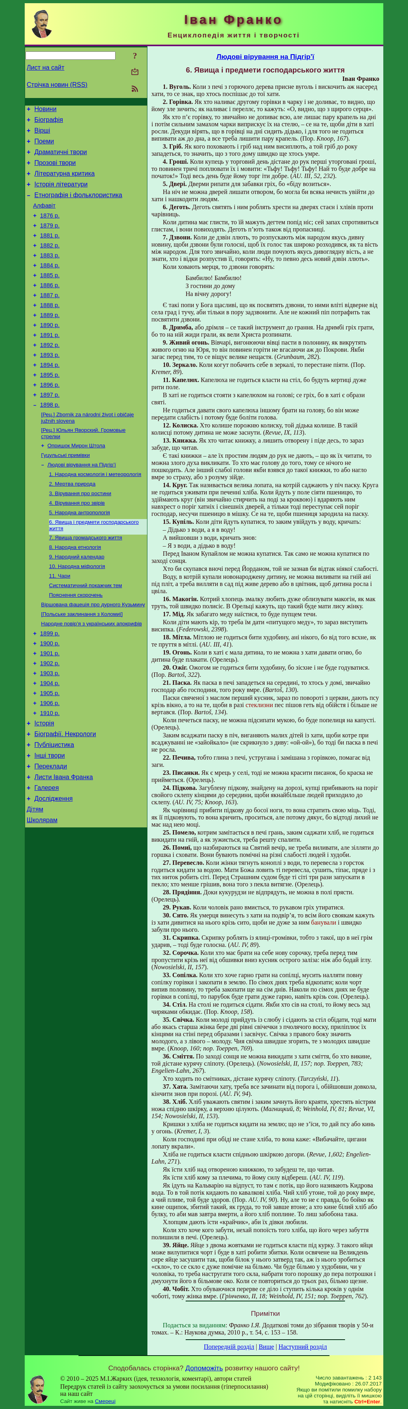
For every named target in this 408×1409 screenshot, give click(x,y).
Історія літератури (61, 193)
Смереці (105, 1401)
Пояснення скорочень (76, 645)
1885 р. (50, 295)
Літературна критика (64, 181)
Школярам (42, 895)
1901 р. (50, 709)
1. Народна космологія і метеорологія (95, 515)
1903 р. (50, 732)
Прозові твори (55, 170)
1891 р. (50, 362)
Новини (45, 110)
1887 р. (50, 318)
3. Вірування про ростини (80, 536)
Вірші (42, 134)
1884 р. (50, 284)
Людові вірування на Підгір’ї (81, 505)
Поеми (44, 146)
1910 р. (50, 776)
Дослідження (53, 871)
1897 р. (50, 429)
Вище (266, 1346)
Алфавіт (44, 217)
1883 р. (50, 273)
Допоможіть (204, 1368)
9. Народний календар (76, 604)
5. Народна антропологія (79, 556)
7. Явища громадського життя (85, 583)
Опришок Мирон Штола (76, 484)
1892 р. (50, 373)
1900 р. (50, 698)
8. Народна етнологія (75, 593)
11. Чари (59, 624)
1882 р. (50, 262)
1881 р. (50, 251)
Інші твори (49, 823)
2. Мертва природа (72, 525)
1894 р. (50, 396)
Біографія (48, 122)
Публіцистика (54, 811)
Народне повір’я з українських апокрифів (91, 676)
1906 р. (50, 765)
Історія (44, 787)
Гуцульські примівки (65, 494)
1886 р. (50, 307)
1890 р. (50, 351)
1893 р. (50, 385)
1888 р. (50, 329)
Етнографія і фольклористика (78, 205)
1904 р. (50, 743)
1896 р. (50, 418)
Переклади (50, 835)
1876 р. (50, 228)
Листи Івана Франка (63, 847)
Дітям (35, 883)
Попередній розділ (229, 1346)
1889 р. (50, 340)
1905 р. (50, 754)
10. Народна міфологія (77, 614)
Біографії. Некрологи (65, 799)
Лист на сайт (46, 67)
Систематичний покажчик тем (85, 635)
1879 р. (50, 240)
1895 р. (50, 407)
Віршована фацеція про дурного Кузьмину (93, 655)
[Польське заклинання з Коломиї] (82, 666)
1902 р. (50, 720)
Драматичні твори (60, 158)
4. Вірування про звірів (77, 546)
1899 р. (50, 687)
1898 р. (50, 440)
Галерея (46, 859)
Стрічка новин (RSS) (57, 84)
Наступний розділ (303, 1346)
